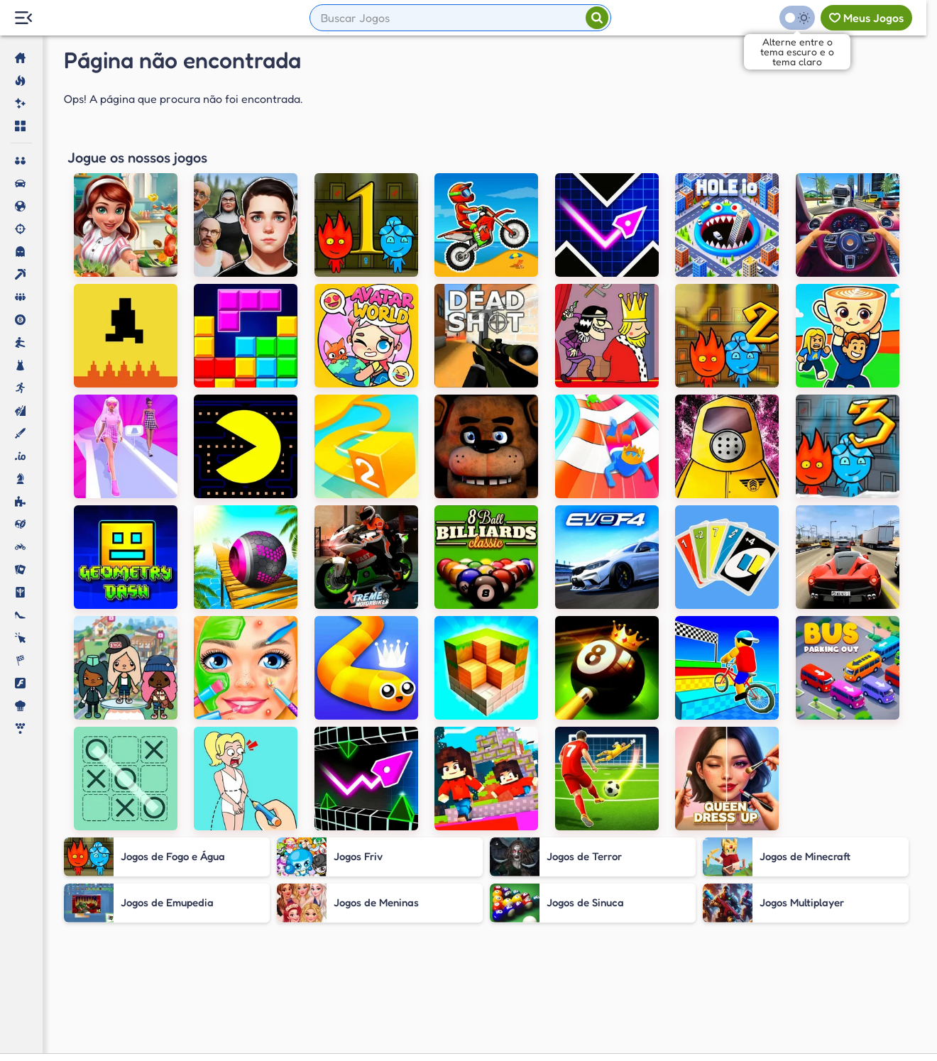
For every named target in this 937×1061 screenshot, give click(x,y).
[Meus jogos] (866, 18)
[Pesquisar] (597, 17)
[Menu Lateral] (23, 18)
